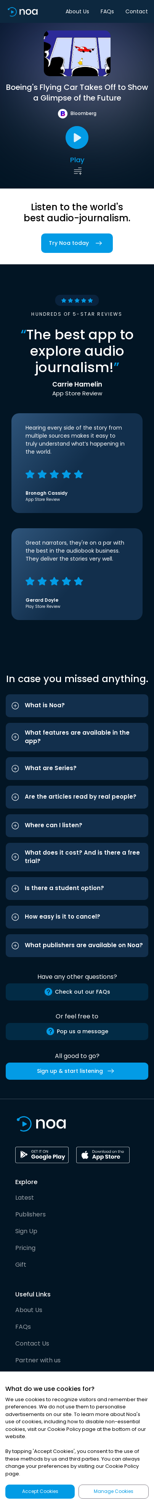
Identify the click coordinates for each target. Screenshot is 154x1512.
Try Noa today (77, 243)
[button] (77, 705)
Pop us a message (77, 1031)
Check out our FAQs (77, 991)
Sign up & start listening (77, 1071)
